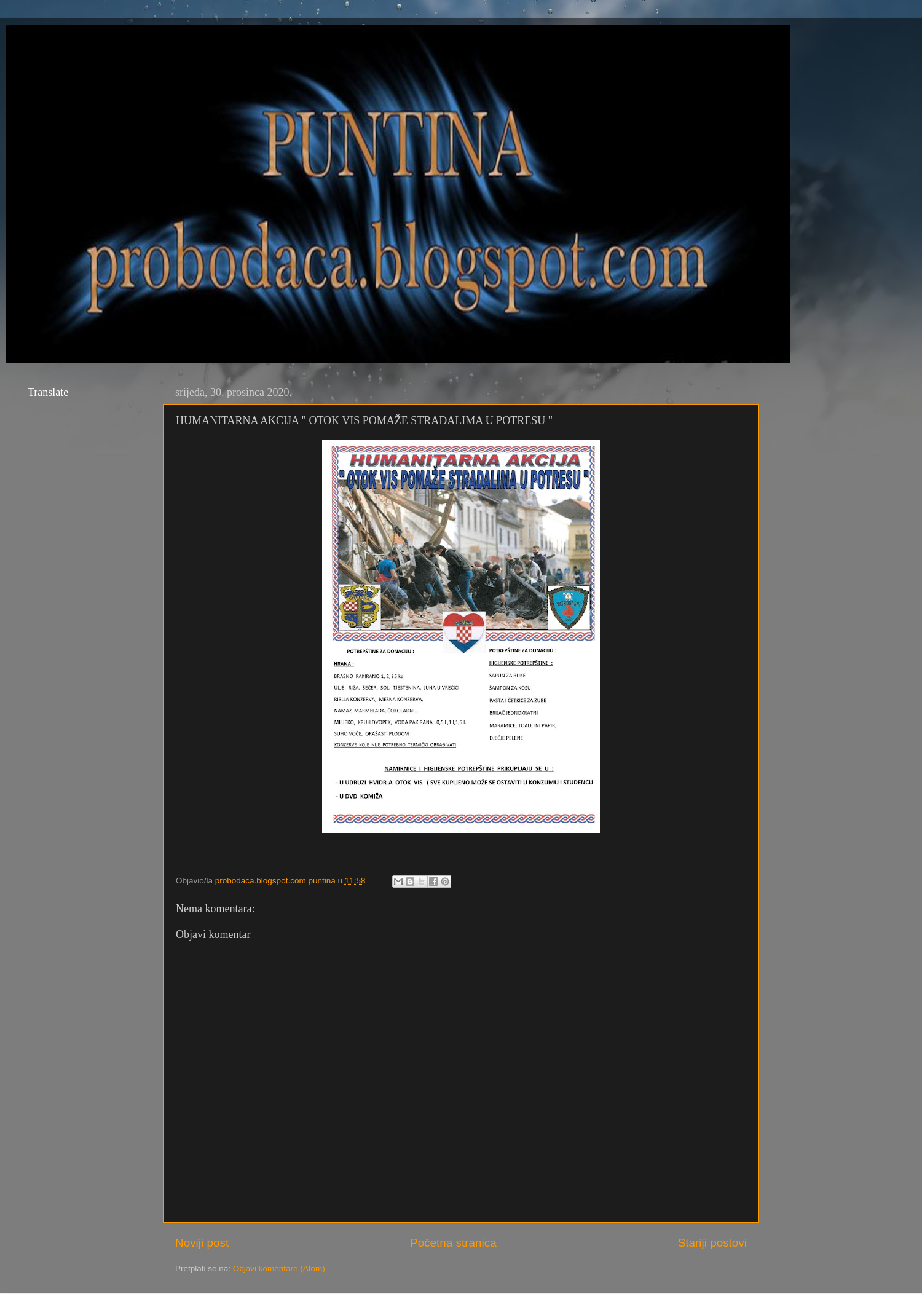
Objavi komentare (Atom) (279, 1268)
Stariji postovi (712, 1242)
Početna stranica (453, 1242)
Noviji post (202, 1242)
